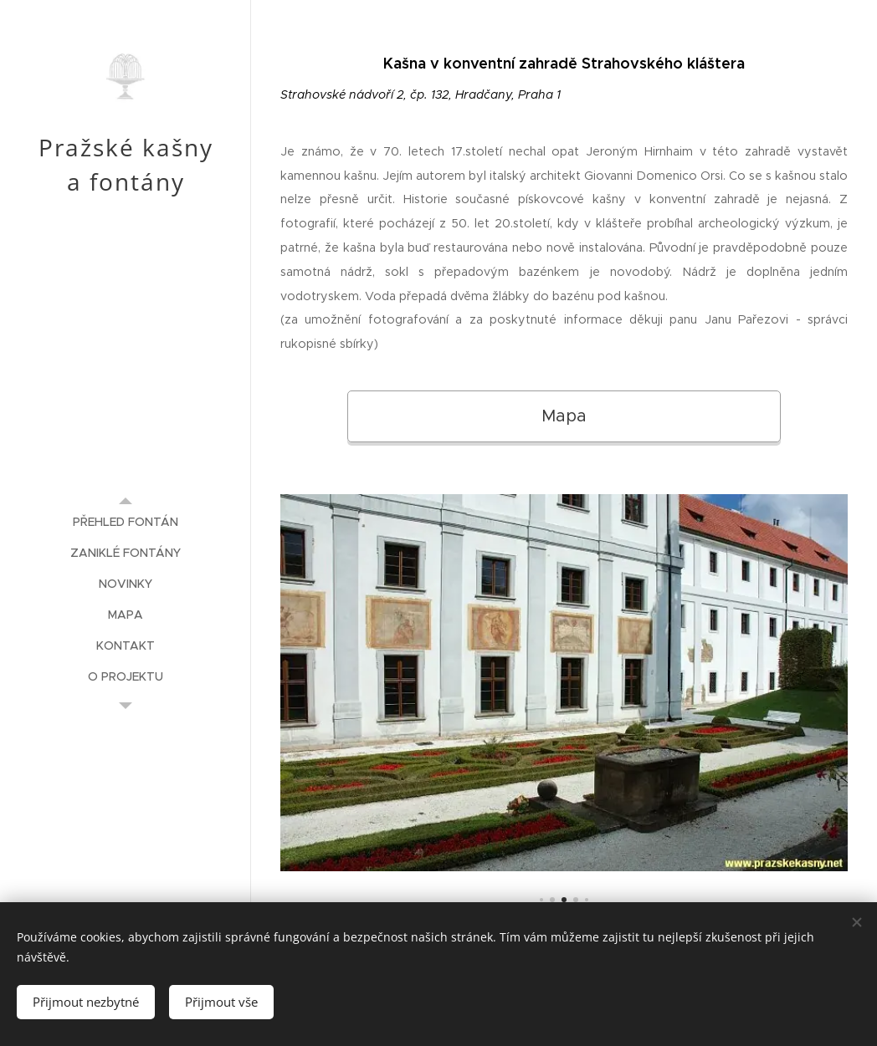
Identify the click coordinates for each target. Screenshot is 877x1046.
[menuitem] (125, 522)
